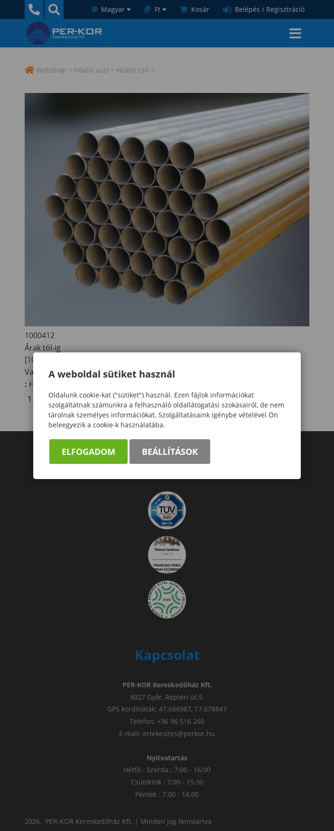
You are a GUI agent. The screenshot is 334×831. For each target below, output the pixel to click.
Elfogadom (88, 451)
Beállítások (170, 451)
